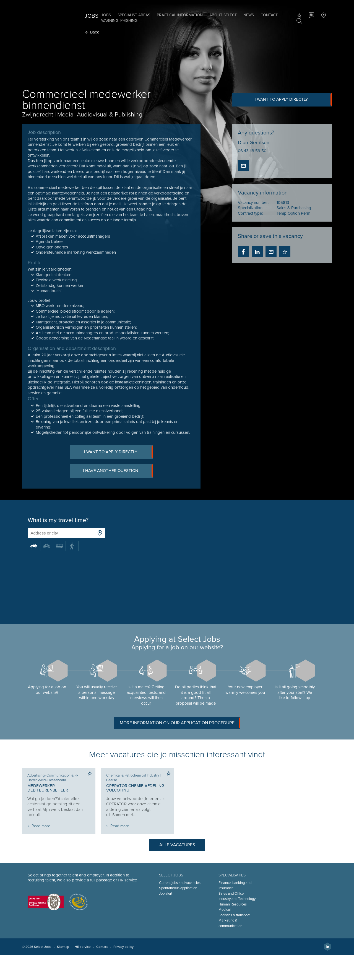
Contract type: (250, 213)
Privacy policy (124, 947)
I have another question (118, 471)
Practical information (181, 15)
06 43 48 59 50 (252, 151)
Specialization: (250, 208)
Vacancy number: (253, 202)
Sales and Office (230, 893)
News (249, 15)
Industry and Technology (236, 899)
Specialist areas (135, 15)
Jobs (107, 15)
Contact (270, 15)
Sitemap (64, 947)
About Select (224, 15)
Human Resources (232, 904)
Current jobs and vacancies (180, 883)
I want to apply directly (292, 100)
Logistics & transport (233, 915)
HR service (84, 947)
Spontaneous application (178, 888)
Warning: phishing (120, 20)
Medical (224, 909)
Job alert (166, 893)
